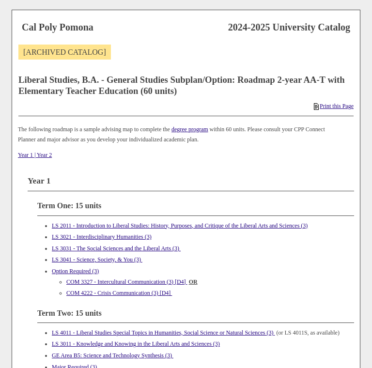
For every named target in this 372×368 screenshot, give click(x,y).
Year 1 (25, 155)
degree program (189, 129)
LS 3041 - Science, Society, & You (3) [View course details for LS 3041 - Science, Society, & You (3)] (97, 259)
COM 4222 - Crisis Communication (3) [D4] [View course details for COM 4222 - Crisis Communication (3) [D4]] (119, 293)
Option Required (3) (75, 271)
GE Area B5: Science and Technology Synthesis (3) (112, 355)
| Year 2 (42, 155)
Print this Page (334, 106)
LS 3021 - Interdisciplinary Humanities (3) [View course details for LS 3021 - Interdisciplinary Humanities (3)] (102, 236)
